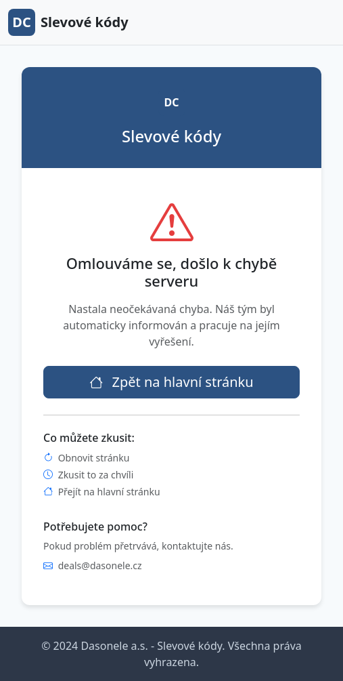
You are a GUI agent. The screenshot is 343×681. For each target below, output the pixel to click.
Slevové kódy (68, 22)
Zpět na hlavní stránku (171, 382)
